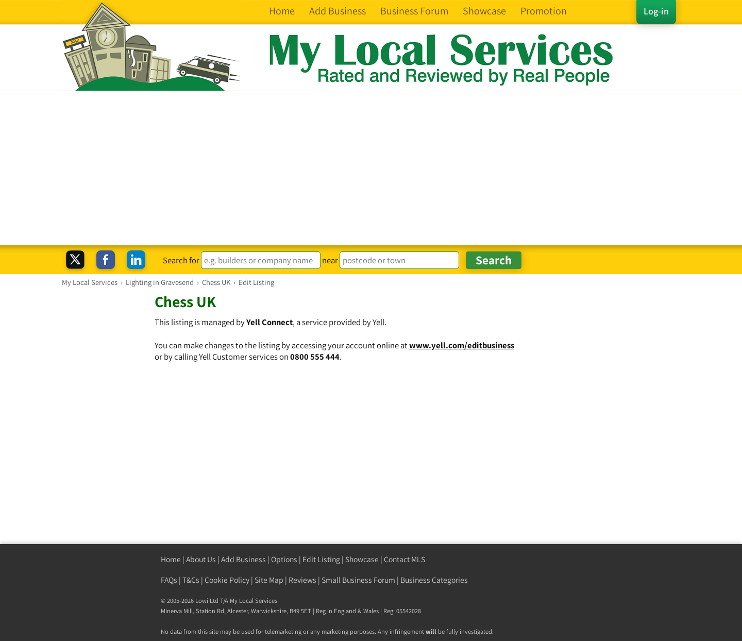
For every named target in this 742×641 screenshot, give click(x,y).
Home (171, 559)
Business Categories (434, 580)
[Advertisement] (371, 168)
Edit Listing (321, 559)
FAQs (169, 580)
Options (284, 559)
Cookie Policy (227, 580)
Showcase (362, 559)
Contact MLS (404, 559)
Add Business (243, 559)
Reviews (302, 580)
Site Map (269, 580)
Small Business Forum (358, 580)
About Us (201, 559)
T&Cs (190, 580)
